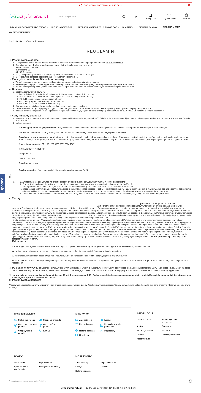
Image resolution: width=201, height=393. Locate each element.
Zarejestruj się (85, 320)
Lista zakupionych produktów (112, 325)
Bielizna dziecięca (62, 27)
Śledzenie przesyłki (52, 320)
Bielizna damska (148, 27)
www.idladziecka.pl (114, 63)
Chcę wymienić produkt (25, 332)
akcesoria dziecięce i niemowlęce (97, 27)
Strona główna (25, 41)
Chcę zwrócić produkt (49, 325)
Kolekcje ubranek (19, 32)
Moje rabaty (109, 331)
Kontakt (46, 331)
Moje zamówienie (24, 313)
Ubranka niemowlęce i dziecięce (27, 27)
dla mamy (127, 27)
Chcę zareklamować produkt (27, 325)
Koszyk (107, 320)
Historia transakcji (87, 331)
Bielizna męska (171, 27)
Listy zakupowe (169, 18)
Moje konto (82, 313)
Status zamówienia (26, 320)
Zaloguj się (151, 18)
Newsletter (84, 335)
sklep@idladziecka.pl (71, 388)
